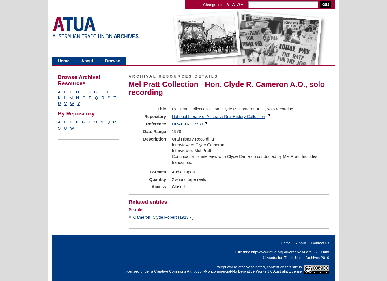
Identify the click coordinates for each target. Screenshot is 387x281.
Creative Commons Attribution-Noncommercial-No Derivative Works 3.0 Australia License (228, 271)
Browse (112, 61)
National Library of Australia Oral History (218, 116)
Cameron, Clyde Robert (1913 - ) (163, 217)
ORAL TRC (187, 124)
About (87, 61)
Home (64, 61)
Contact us (320, 243)
